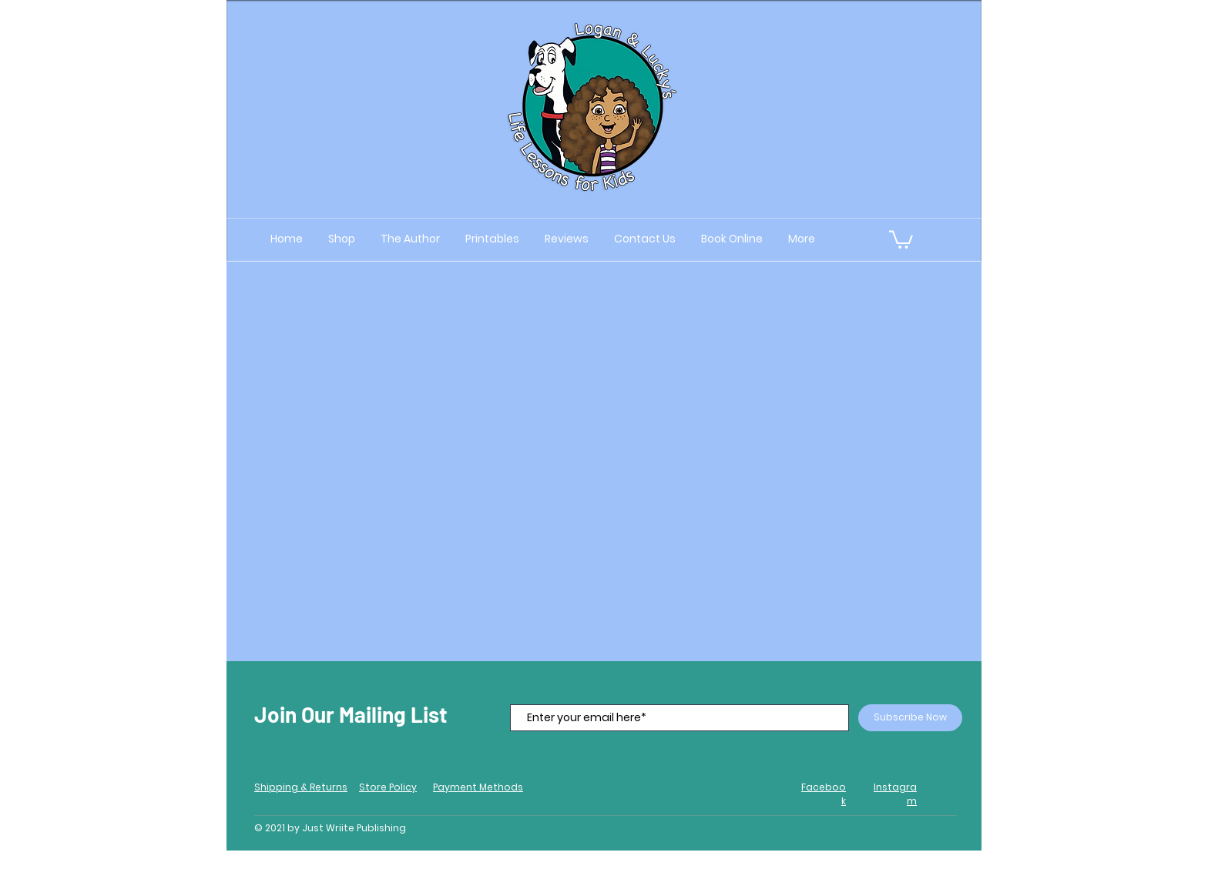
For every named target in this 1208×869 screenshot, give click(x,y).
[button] (901, 239)
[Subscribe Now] (910, 717)
